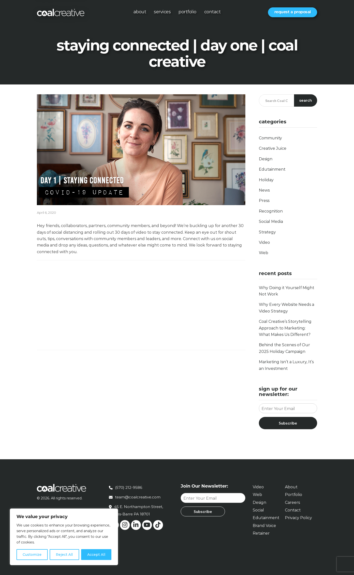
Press (264, 200)
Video (264, 242)
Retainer (261, 533)
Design (265, 159)
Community (270, 138)
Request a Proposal (292, 12)
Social (258, 510)
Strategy (267, 232)
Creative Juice (272, 148)
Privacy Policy (298, 517)
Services (162, 12)
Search (305, 100)
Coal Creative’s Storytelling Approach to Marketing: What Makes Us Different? (285, 328)
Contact (212, 12)
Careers (292, 502)
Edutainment (272, 169)
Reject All (64, 554)
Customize (32, 554)
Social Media (271, 221)
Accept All (96, 554)
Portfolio (187, 12)
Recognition (271, 211)
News (264, 190)
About (139, 12)
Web (263, 252)
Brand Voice (264, 525)
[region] (64, 537)
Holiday (266, 180)
